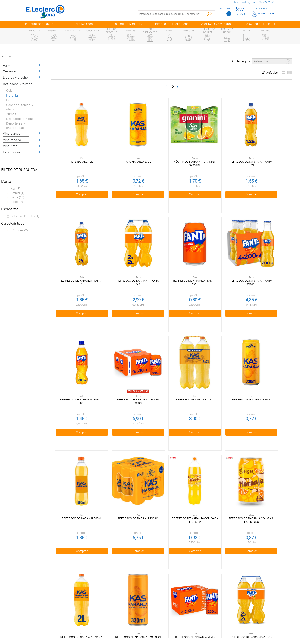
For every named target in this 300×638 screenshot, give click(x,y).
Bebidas (6, 56)
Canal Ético (38, 605)
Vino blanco (12, 134)
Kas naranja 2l (77, 152)
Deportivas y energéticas (15, 126)
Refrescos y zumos (17, 84)
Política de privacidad (114, 588)
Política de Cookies (114, 596)
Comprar (77, 184)
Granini (17, 193)
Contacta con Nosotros (114, 614)
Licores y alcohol (16, 77)
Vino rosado (12, 140)
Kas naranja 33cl (124, 152)
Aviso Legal (114, 605)
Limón (10, 100)
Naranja (12, 95)
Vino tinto (10, 146)
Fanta (17, 197)
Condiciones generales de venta (114, 579)
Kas (15, 189)
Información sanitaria (38, 614)
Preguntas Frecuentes (38, 579)
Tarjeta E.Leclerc (38, 596)
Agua (7, 65)
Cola (9, 91)
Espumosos (12, 152)
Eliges (17, 202)
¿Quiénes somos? (38, 588)
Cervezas (10, 71)
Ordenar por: (241, 61)
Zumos (11, 114)
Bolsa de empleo (114, 622)
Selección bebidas (25, 216)
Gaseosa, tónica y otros (19, 107)
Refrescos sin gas (20, 119)
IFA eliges (19, 230)
